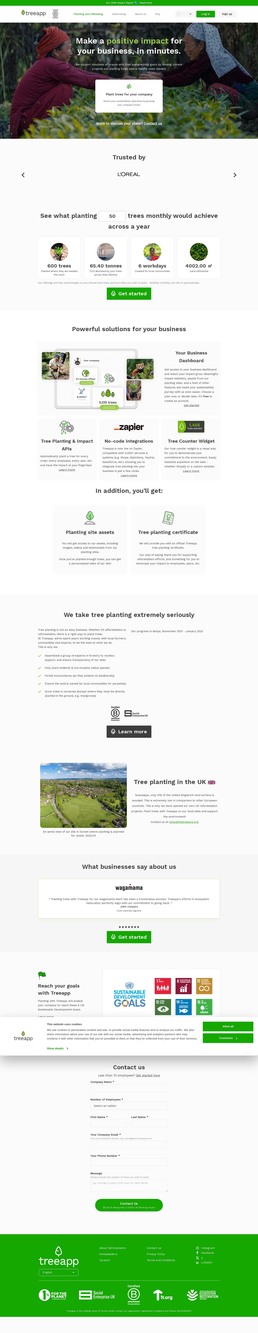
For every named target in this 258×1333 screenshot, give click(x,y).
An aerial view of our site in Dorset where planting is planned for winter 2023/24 (83, 833)
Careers (104, 1260)
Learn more (67, 469)
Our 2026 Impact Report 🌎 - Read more (129, 2)
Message (96, 1173)
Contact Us (129, 1205)
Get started (132, 294)
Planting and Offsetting (88, 14)
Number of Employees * (106, 1099)
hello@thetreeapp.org (184, 822)
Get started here (148, 1075)
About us (140, 14)
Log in (206, 14)
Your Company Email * (105, 1134)
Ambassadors (108, 1254)
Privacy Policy (156, 1254)
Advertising (119, 14)
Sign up (227, 14)
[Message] (129, 1185)
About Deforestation (112, 1248)
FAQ (157, 14)
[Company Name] (129, 1088)
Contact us (153, 123)
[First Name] (108, 1123)
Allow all (228, 1303)
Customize (228, 1315)
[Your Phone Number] (129, 1162)
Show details (55, 1325)
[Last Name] (149, 1123)
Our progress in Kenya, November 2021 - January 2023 (167, 631)
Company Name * (102, 1082)
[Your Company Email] (129, 1145)
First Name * (99, 1117)
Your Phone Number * (105, 1155)
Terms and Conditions (161, 1260)
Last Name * (139, 1117)
